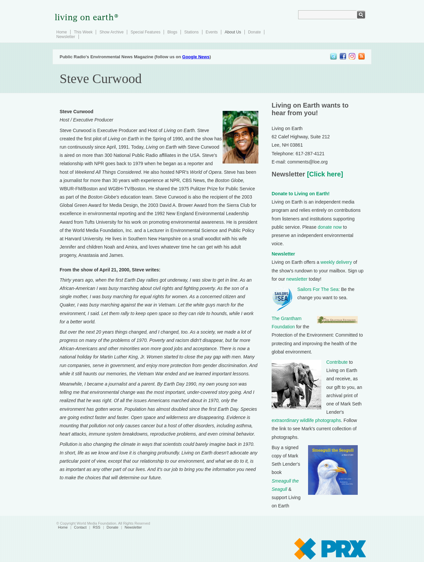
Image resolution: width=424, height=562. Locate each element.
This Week (83, 32)
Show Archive (111, 32)
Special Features (145, 32)
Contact (80, 527)
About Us (233, 32)
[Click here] (324, 174)
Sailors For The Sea (318, 289)
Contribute (337, 362)
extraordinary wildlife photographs (306, 420)
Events (212, 32)
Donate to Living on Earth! (301, 193)
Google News (195, 56)
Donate (254, 32)
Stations (191, 32)
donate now (330, 227)
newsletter (296, 279)
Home (61, 32)
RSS (96, 527)
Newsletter (65, 36)
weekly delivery (336, 262)
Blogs (172, 32)
